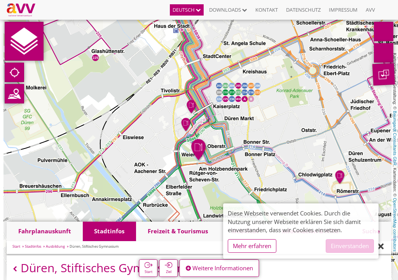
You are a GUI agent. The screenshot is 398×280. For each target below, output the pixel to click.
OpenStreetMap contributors (395, 225)
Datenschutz (303, 9)
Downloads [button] (228, 9)
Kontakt (266, 9)
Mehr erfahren (252, 246)
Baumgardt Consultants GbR (395, 138)
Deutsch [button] (187, 9)
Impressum (343, 9)
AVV (370, 9)
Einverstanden (350, 246)
